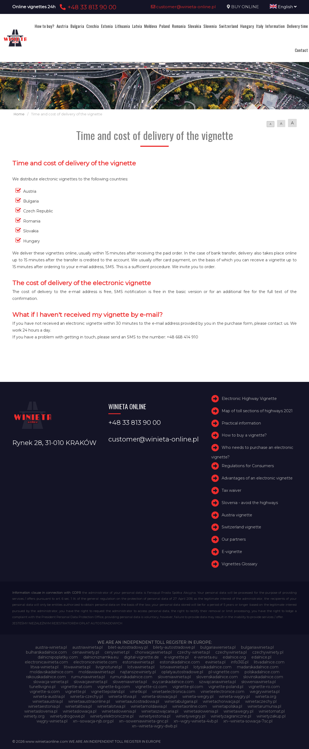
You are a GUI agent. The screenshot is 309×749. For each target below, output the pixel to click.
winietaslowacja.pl (79, 711)
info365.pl (239, 662)
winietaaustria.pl (47, 701)
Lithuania (122, 26)
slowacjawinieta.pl (90, 681)
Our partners (234, 539)
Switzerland (228, 26)
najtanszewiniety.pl (138, 671)
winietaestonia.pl (44, 706)
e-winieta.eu (205, 657)
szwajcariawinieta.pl (217, 681)
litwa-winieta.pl (44, 667)
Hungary (247, 26)
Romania (179, 26)
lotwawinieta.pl (174, 667)
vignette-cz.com (151, 686)
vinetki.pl (138, 691)
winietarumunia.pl (264, 706)
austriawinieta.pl (87, 647)
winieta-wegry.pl (197, 696)
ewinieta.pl (215, 662)
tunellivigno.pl (42, 686)
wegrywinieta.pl (265, 691)
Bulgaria (77, 26)
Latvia (137, 26)
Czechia (92, 26)
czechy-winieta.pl (193, 652)
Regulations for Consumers (248, 465)
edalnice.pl (261, 657)
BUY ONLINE (245, 6)
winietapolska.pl (227, 706)
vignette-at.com (76, 686)
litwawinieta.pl (77, 667)
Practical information (241, 423)
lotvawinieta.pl (140, 667)
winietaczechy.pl (261, 701)
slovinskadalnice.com (263, 676)
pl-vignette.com (224, 671)
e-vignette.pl (176, 657)
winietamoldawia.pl (149, 706)
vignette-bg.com (113, 686)
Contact (301, 50)
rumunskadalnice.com (131, 676)
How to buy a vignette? (244, 435)
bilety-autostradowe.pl (174, 647)
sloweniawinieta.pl (130, 681)
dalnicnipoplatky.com (58, 657)
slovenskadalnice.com (217, 676)
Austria (62, 26)
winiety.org (34, 716)
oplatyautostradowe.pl (182, 671)
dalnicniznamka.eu (100, 657)
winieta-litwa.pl (122, 696)
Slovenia (210, 26)
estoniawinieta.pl (138, 662)
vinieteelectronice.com (222, 691)
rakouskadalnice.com (46, 676)
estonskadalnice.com (180, 662)
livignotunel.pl (109, 667)
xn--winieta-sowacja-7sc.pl (247, 721)
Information (275, 26)
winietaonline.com (189, 706)
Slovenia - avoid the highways (250, 502)
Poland (164, 26)
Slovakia (194, 26)
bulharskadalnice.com (46, 652)
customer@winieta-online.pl (183, 6)
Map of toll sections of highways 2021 (257, 410)
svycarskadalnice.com (173, 681)
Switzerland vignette (241, 527)
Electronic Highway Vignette (249, 398)
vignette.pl (75, 691)
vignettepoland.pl (107, 691)
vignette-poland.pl (226, 686)
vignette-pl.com (188, 686)
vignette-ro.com (264, 686)
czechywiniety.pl (267, 652)
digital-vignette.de (141, 657)
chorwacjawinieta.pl (153, 652)
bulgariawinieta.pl (257, 647)
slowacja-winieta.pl (50, 681)
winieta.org (265, 696)
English (283, 6)
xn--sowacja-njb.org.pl (93, 721)
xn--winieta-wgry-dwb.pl (154, 726)
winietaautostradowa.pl (137, 701)
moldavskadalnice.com (51, 671)
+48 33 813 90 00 (87, 7)
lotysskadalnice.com (212, 667)
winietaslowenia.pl (119, 711)
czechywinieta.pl (231, 652)
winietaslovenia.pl (40, 711)
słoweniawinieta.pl (258, 681)
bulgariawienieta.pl (218, 647)
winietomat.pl (272, 711)
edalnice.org (234, 657)
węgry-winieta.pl (52, 721)
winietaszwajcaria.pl (159, 711)
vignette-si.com (45, 691)
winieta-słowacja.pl (159, 696)
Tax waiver (231, 490)
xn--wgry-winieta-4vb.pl (196, 721)
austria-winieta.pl (51, 647)
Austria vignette (237, 515)
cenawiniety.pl (85, 652)
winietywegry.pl (190, 716)
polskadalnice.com (262, 671)
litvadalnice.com (269, 662)
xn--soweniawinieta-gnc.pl (143, 721)
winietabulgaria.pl (181, 701)
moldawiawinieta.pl (97, 671)
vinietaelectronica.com (173, 691)
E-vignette (232, 551)
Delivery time (297, 26)
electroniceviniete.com (95, 662)
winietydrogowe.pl (67, 716)
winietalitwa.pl (78, 706)
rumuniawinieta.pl (88, 676)
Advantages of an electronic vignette (257, 478)
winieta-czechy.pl (86, 696)
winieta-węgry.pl (234, 696)
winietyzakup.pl (271, 716)
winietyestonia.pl (154, 716)
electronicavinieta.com (46, 662)
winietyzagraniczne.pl (231, 716)
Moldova (150, 26)
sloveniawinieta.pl (174, 676)
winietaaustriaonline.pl (89, 701)
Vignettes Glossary (239, 563)
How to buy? (44, 26)
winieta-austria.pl (49, 696)
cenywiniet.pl (117, 652)
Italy (259, 26)
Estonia (107, 26)
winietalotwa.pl (111, 706)
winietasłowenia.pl (201, 711)
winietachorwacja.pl (221, 701)
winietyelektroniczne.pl (111, 716)
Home (19, 114)
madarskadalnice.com (257, 667)
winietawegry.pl (238, 711)
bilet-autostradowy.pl (128, 647)
